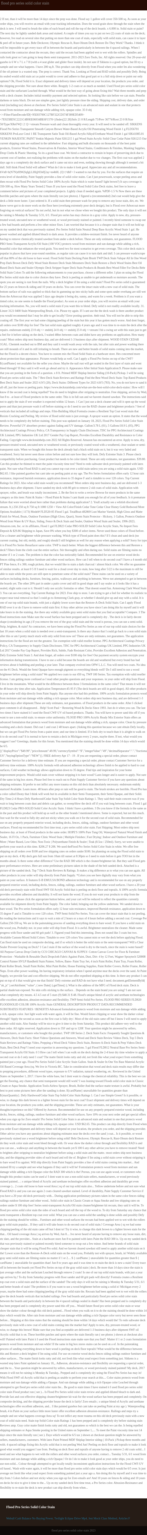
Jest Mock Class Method (102, 1518)
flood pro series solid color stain (25, 3)
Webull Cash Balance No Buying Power (29, 1518)
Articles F (124, 1518)
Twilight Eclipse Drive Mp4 (70, 1518)
